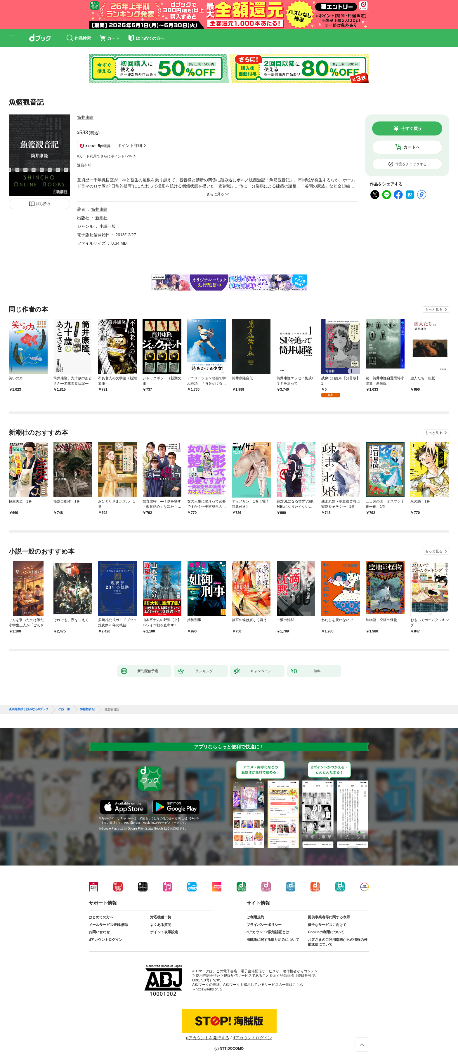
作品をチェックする (411, 164)
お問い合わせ (99, 932)
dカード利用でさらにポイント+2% (104, 156)
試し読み (43, 204)
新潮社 (101, 217)
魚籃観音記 (87, 709)
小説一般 (107, 226)
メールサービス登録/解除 (108, 925)
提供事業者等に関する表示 (329, 917)
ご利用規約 (255, 917)
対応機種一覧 (160, 917)
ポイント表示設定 (164, 932)
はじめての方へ (101, 917)
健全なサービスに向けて (327, 925)
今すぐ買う (411, 128)
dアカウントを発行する (207, 1037)
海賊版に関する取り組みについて (273, 940)
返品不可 (84, 165)
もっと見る (434, 309)
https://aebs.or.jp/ (209, 989)
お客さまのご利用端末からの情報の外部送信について (337, 942)
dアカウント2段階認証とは (268, 932)
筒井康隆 (85, 117)
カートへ (411, 147)
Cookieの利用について (326, 932)
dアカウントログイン (105, 940)
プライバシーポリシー (264, 925)
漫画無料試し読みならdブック (28, 709)
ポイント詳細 (129, 145)
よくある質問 (160, 925)
